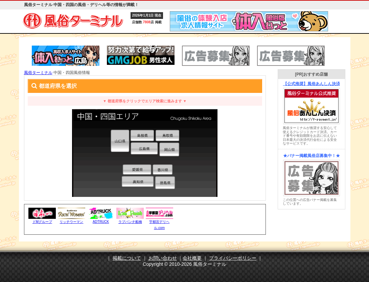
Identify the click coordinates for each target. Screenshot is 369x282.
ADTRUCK (101, 222)
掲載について (127, 258)
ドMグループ (42, 222)
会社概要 (192, 258)
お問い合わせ (162, 258)
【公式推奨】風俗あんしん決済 (311, 83)
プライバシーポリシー (232, 258)
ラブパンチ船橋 (130, 222)
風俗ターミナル (38, 72)
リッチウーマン (71, 222)
